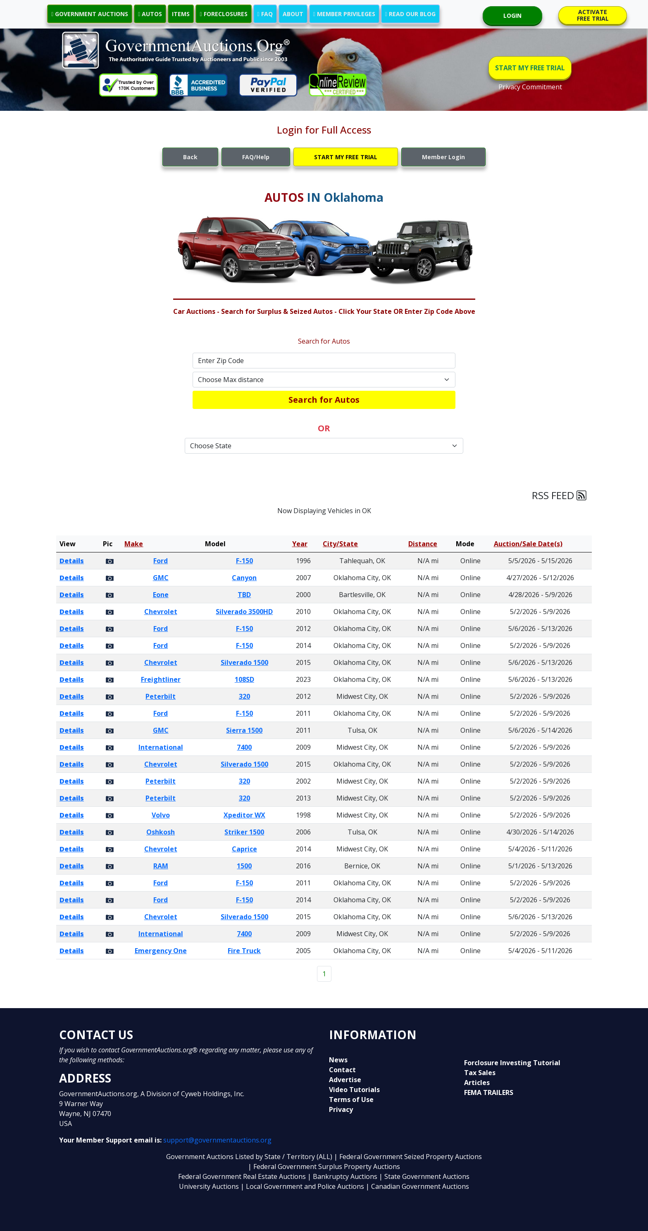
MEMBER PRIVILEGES (344, 14)
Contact (342, 1069)
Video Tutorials (354, 1089)
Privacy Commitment (530, 86)
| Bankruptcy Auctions (343, 1176)
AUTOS (150, 14)
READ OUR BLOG (410, 14)
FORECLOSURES (223, 14)
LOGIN (512, 15)
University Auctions (210, 1186)
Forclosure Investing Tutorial (512, 1062)
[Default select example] (324, 379)
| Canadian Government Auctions (417, 1186)
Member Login (443, 157)
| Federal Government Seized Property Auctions (408, 1156)
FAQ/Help (255, 157)
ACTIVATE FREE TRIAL (593, 15)
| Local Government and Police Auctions (302, 1186)
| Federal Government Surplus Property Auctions (324, 1166)
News (338, 1059)
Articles (477, 1082)
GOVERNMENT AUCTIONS (89, 14)
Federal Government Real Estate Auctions (242, 1176)
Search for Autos (324, 399)
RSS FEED (559, 495)
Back (190, 157)
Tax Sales (480, 1072)
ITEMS (181, 14)
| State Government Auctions (424, 1176)
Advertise (345, 1079)
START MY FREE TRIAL (530, 67)
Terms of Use (351, 1099)
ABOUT (293, 14)
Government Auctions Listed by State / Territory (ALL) (250, 1156)
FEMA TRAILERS (488, 1092)
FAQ (265, 14)
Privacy (341, 1109)
